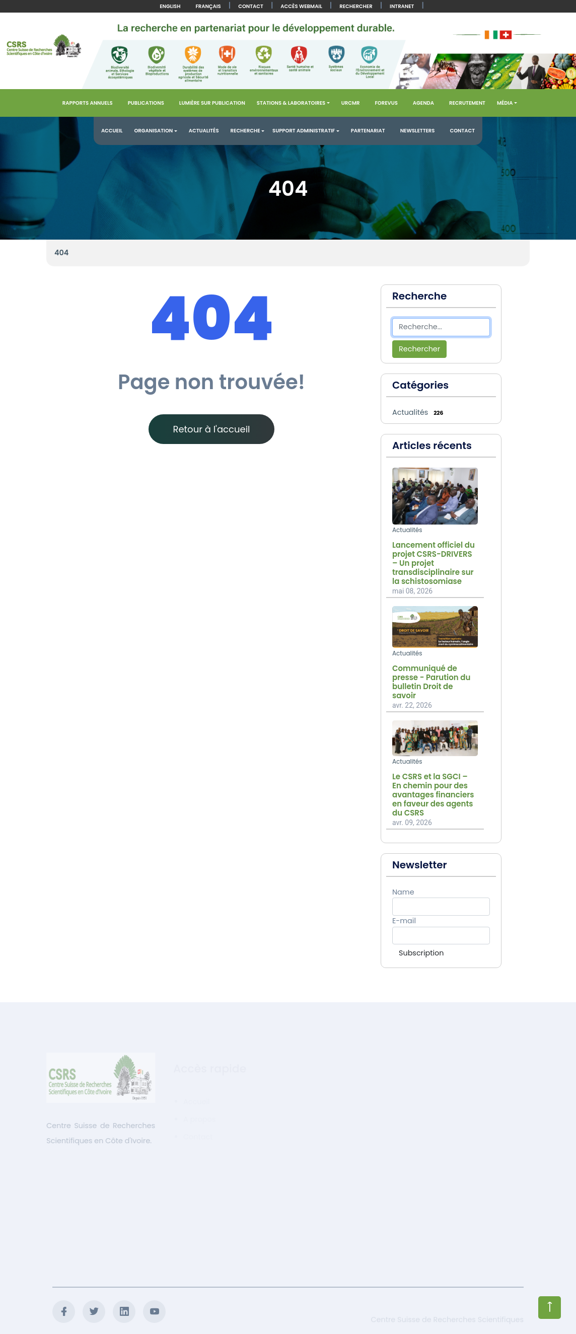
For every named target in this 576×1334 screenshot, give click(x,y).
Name (403, 892)
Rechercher (355, 6)
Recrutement (467, 103)
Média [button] (505, 103)
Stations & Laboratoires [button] (291, 103)
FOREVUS (386, 103)
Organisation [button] (153, 130)
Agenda (423, 103)
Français (208, 6)
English (170, 6)
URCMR (350, 103)
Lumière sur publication (212, 103)
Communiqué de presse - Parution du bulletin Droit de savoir (431, 682)
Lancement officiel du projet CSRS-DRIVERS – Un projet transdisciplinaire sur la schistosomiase (433, 563)
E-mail (404, 921)
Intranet (402, 6)
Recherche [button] (245, 130)
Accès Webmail (301, 6)
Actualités (204, 130)
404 (61, 253)
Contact (250, 6)
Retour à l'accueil (211, 429)
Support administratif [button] (303, 130)
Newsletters (417, 130)
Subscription (421, 953)
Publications (146, 103)
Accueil (112, 130)
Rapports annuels (87, 103)
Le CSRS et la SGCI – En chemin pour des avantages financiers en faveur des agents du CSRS (433, 795)
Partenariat (368, 130)
